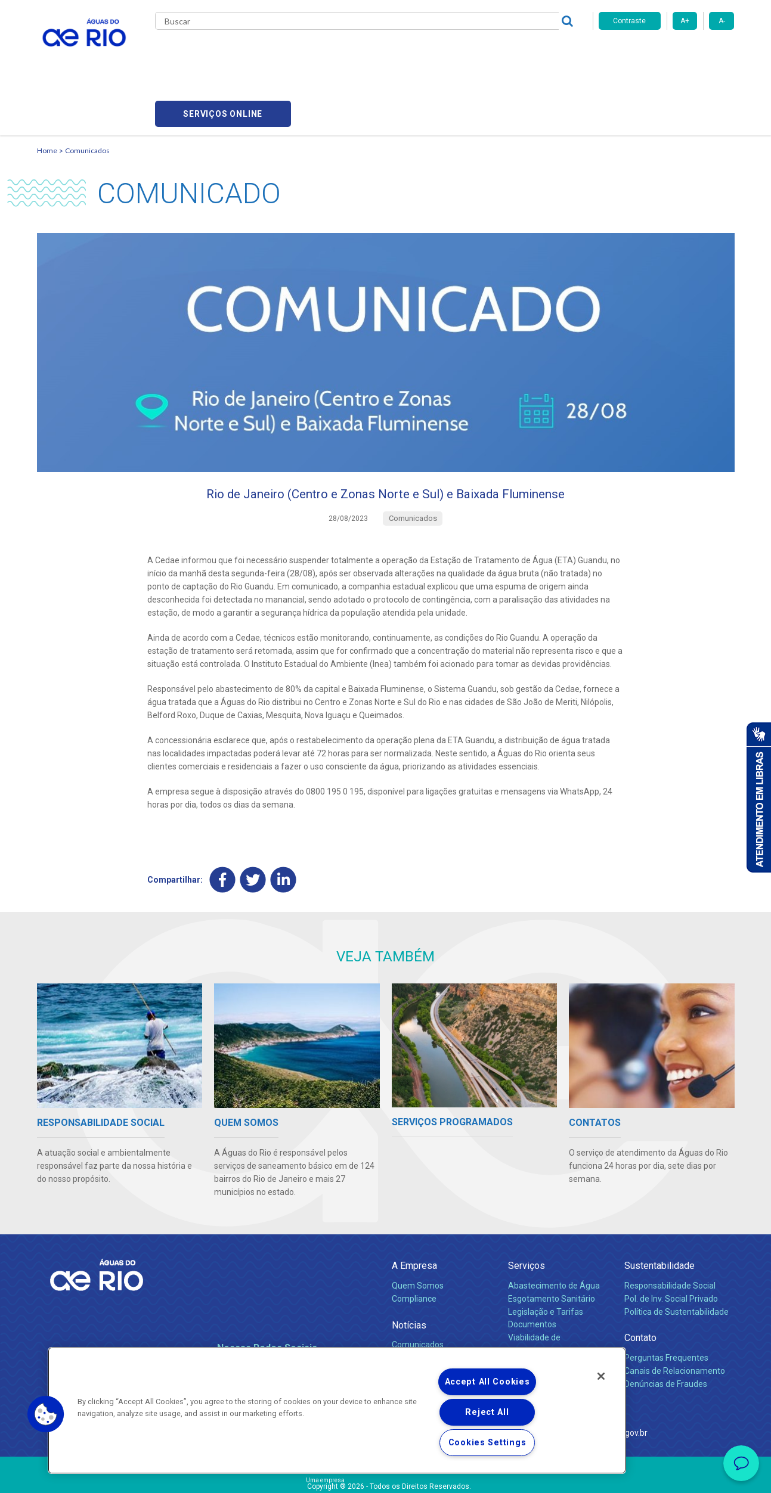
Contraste (629, 21)
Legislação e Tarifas (545, 1259)
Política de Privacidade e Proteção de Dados (386, 1475)
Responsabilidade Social (670, 1232)
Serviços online (667, 54)
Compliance (414, 1245)
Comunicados (87, 92)
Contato (640, 1285)
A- (722, 21)
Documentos (532, 1272)
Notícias (409, 1272)
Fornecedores (456, 53)
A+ (684, 21)
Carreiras (399, 53)
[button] (46, 1414)
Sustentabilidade (659, 1213)
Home (47, 92)
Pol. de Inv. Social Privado (671, 1245)
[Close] (601, 1376)
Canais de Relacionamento (674, 1318)
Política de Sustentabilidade (676, 1259)
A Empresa (414, 1213)
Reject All (487, 1412)
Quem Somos (418, 1232)
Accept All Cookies (487, 1382)
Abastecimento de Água (554, 1232)
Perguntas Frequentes (666, 1304)
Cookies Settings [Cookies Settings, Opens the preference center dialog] (487, 1443)
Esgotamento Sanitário (551, 1245)
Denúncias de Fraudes (665, 1331)
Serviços (526, 1213)
